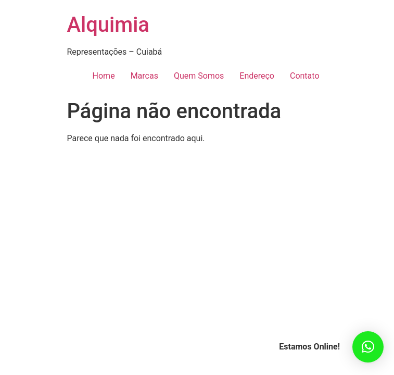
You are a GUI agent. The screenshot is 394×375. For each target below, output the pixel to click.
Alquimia (108, 24)
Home (104, 76)
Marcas (144, 76)
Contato (305, 76)
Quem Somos (199, 76)
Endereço (256, 76)
